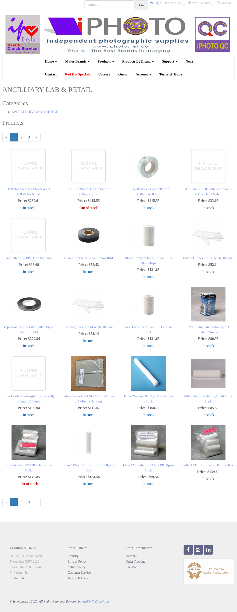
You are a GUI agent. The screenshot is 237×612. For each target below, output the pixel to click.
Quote (122, 74)
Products (106, 61)
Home (51, 61)
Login (155, 3)
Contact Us (17, 578)
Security (73, 556)
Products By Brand (138, 61)
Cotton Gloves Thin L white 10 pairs (208, 258)
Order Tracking (136, 561)
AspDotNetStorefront (95, 601)
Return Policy (76, 567)
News (189, 61)
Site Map (132, 567)
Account (143, 74)
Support (169, 61)
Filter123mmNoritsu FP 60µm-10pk (208, 465)
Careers (104, 74)
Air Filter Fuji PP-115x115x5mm (29, 258)
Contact (51, 74)
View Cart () (174, 3)
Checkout (225, 3)
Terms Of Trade (78, 578)
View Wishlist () (201, 3)
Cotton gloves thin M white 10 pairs (89, 327)
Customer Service (79, 572)
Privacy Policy (77, 561)
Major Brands (77, 61)
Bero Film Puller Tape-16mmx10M (88, 258)
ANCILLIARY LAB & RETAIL (35, 112)
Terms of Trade (170, 74)
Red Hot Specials (77, 74)
